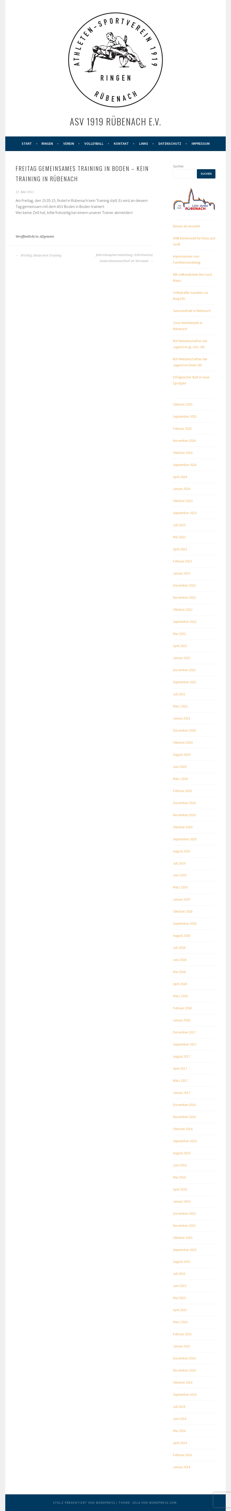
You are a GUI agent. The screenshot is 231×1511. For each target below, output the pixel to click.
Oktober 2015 (183, 1237)
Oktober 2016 (183, 1129)
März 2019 (180, 887)
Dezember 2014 (184, 1358)
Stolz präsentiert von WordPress (84, 1502)
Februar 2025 (182, 428)
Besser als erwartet (186, 226)
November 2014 (184, 1370)
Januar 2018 (181, 1020)
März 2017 (180, 1080)
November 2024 (184, 440)
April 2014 (180, 1443)
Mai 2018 (179, 971)
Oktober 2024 (183, 452)
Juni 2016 (180, 1165)
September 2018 (185, 923)
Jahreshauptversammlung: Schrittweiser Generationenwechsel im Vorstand (124, 258)
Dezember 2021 (184, 670)
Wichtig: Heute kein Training (39, 255)
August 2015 (181, 1261)
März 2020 (180, 778)
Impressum (201, 143)
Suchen (178, 166)
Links (143, 143)
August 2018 (181, 935)
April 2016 (180, 1189)
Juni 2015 (180, 1285)
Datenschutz (169, 143)
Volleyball (93, 143)
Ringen (47, 143)
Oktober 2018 (183, 911)
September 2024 (185, 464)
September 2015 (185, 1249)
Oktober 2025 (183, 404)
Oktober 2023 (183, 500)
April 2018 (180, 984)
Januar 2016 (181, 1201)
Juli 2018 (179, 947)
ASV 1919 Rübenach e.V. (115, 121)
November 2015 (184, 1225)
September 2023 (185, 513)
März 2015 (180, 1322)
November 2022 (184, 597)
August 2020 (181, 754)
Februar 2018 (182, 1008)
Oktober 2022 (183, 609)
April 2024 (180, 477)
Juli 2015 (179, 1273)
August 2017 (181, 1056)
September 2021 (185, 682)
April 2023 (180, 549)
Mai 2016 (179, 1177)
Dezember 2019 (184, 803)
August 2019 (181, 851)
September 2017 (185, 1044)
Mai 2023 (179, 537)
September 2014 (185, 1394)
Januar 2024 (181, 488)
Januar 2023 (181, 573)
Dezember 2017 (184, 1032)
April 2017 (180, 1068)
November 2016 (184, 1116)
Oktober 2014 (183, 1382)
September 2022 (185, 621)
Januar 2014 (181, 1467)
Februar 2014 (182, 1455)
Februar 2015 (182, 1334)
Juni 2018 (180, 959)
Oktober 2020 (183, 742)
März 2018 (180, 996)
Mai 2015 (179, 1298)
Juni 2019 (180, 875)
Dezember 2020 (184, 730)
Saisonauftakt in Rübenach (192, 310)
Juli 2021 (179, 694)
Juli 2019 (179, 863)
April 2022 (180, 645)
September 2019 (185, 839)
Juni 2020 (180, 766)
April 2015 (180, 1310)
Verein (68, 143)
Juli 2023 (179, 525)
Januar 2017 (181, 1092)
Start (27, 143)
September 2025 (185, 416)
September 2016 (185, 1141)
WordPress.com (163, 1502)
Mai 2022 (179, 633)
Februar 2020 (182, 790)
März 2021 (180, 706)
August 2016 (181, 1153)
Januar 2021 (181, 718)
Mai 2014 (179, 1430)
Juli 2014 (179, 1406)
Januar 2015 (181, 1346)
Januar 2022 (181, 658)
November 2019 (184, 815)
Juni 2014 (180, 1418)
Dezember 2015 (184, 1213)
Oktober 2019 (183, 827)
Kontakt (121, 143)
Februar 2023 (182, 561)
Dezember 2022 (184, 585)
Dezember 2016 (184, 1104)
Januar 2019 (181, 899)
